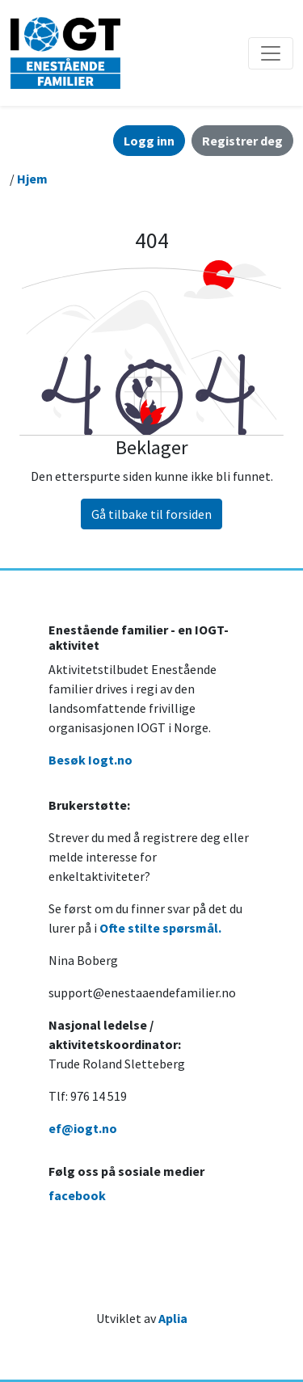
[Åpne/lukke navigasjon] (270, 53)
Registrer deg (242, 141)
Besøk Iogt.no (90, 760)
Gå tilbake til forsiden (151, 514)
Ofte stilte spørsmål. (160, 928)
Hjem (32, 179)
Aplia (172, 1318)
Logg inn (149, 141)
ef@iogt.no (82, 1128)
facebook (77, 1195)
